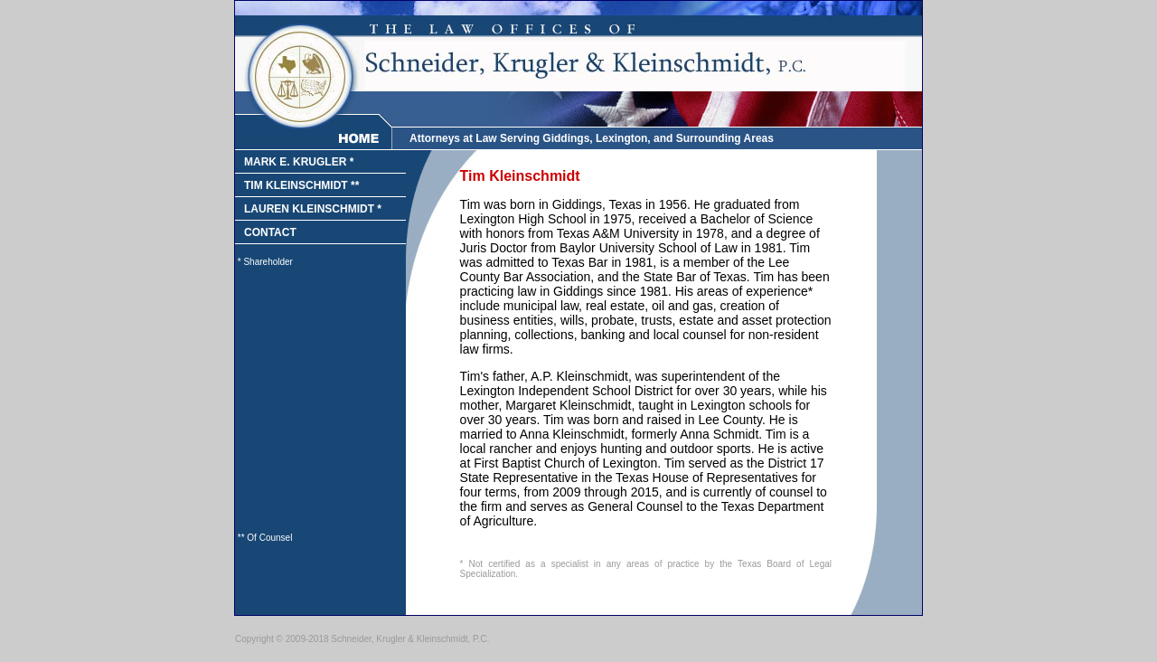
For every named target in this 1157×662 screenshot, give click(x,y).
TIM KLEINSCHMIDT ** (301, 185)
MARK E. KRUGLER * (298, 162)
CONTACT (270, 232)
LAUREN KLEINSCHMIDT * (312, 209)
